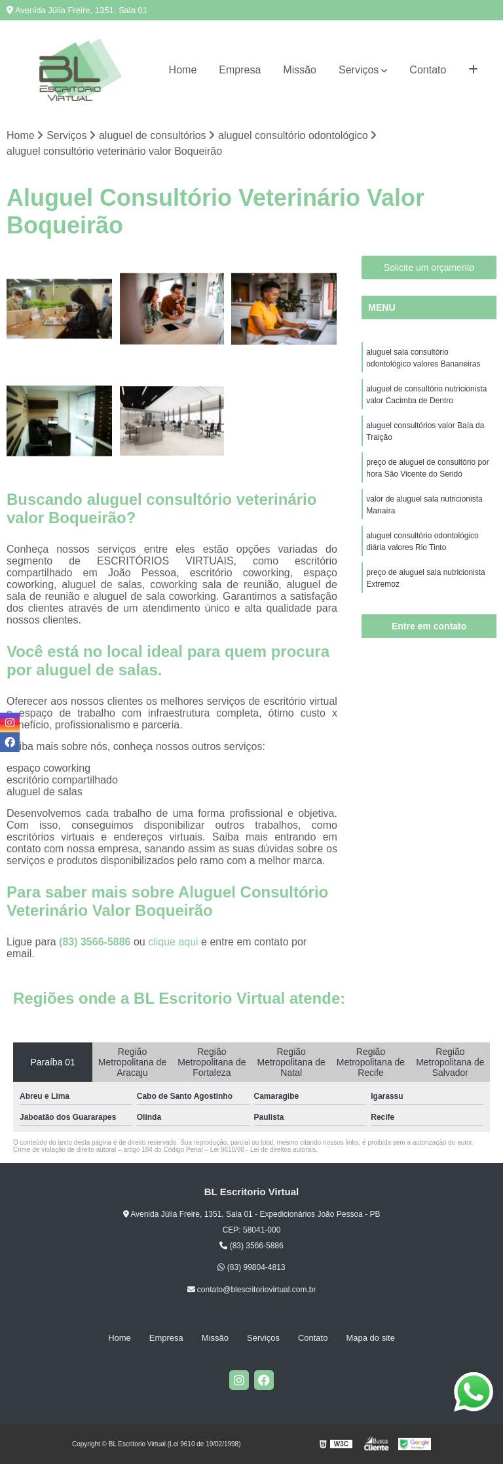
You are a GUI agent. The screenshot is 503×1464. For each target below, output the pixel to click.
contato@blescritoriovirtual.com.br (251, 1289)
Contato (427, 69)
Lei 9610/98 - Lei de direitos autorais (263, 1149)
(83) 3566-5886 (96, 941)
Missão (299, 69)
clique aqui (173, 941)
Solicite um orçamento (429, 267)
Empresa (240, 69)
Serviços (359, 69)
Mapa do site (370, 1338)
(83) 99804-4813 (251, 1268)
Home (183, 69)
